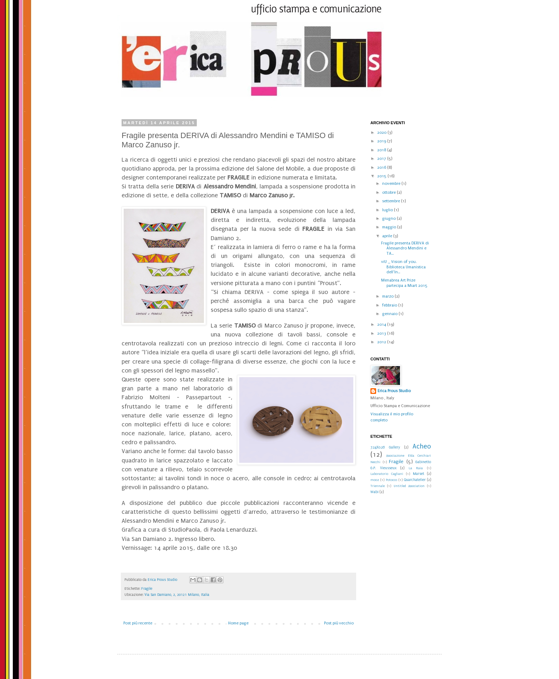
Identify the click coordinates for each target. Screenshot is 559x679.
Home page (238, 623)
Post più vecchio (339, 623)
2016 (382, 167)
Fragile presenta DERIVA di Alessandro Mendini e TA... (405, 248)
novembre (391, 183)
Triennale (377, 486)
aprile (387, 236)
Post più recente (137, 623)
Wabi (374, 492)
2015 (382, 176)
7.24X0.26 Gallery (385, 447)
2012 (382, 342)
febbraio (390, 305)
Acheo (421, 446)
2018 (382, 150)
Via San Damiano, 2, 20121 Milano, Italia (176, 595)
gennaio (390, 313)
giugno (389, 218)
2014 (382, 324)
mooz (374, 480)
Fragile (146, 589)
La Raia (416, 468)
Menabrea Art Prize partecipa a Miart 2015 (404, 283)
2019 (382, 141)
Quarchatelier (415, 480)
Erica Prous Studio (394, 391)
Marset (418, 474)
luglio (388, 210)
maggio (389, 227)
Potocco (391, 480)
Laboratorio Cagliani (386, 474)
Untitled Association (409, 486)
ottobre (389, 192)
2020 (382, 132)
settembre (391, 201)
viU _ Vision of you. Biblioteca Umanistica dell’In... (403, 266)
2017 (382, 158)
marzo (388, 296)
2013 (382, 333)
